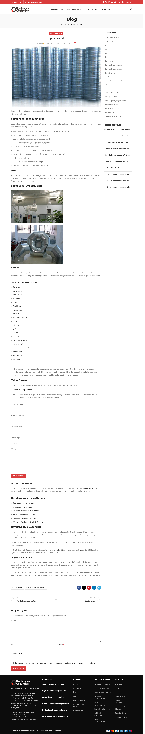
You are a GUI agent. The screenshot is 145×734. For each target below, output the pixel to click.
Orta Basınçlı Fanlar (111, 93)
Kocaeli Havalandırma (102, 692)
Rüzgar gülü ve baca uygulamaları (55, 716)
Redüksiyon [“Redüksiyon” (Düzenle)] (17, 310)
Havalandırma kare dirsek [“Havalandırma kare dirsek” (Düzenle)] (22, 348)
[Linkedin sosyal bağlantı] (94, 588)
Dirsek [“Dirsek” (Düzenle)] (15, 302)
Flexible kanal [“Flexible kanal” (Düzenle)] (18, 306)
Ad (12, 645)
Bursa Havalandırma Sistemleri (116, 142)
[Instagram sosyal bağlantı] (109, 2)
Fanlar (106, 49)
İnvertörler (108, 77)
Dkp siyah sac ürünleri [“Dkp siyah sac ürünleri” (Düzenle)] (21, 340)
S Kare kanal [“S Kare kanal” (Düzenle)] (17, 355)
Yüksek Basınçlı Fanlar (112, 116)
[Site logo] (21, 9)
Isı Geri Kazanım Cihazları (114, 81)
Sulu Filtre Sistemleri (112, 108)
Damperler (108, 45)
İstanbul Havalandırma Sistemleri (117, 129)
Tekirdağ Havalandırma (99, 720)
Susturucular (109, 112)
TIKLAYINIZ (90, 488)
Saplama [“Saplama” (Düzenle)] (16, 333)
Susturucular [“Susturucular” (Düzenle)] (17, 291)
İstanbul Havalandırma (102, 684)
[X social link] (106, 2)
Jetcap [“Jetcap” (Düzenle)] (15, 321)
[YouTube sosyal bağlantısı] (112, 2)
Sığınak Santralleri (111, 105)
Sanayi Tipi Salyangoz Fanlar (115, 101)
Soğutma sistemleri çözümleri (24, 503)
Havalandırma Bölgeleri (113, 65)
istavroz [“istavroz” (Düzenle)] (16, 314)
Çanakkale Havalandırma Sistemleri (118, 155)
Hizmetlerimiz (109, 73)
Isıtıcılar (107, 85)
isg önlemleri (80, 550)
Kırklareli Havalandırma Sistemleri (117, 174)
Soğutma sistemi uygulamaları (54, 691)
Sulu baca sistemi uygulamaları (54, 684)
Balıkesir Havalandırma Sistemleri (117, 168)
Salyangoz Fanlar (110, 97)
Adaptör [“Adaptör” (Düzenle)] (16, 336)
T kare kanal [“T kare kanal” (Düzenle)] (17, 351)
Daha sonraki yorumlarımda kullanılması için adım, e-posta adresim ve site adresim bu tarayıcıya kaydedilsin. (54, 663)
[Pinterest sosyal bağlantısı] (115, 2)
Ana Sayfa (65, 24)
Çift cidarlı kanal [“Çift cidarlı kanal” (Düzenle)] (19, 329)
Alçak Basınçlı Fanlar (112, 37)
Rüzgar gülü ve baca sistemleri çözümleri (28, 522)
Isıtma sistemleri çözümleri (23, 507)
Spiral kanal (18, 587)
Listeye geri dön (56, 599)
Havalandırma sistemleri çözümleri (26, 511)
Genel (106, 57)
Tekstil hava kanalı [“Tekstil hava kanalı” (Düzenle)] (20, 317)
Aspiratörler (109, 41)
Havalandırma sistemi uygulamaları (55, 703)
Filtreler (107, 53)
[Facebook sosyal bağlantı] (103, 2)
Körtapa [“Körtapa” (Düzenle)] (16, 325)
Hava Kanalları (76, 24)
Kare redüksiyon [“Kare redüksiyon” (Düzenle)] (19, 344)
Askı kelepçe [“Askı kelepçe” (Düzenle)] (17, 295)
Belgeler (76, 696)
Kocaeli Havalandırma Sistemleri (117, 136)
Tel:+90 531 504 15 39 (19, 717)
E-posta (60, 645)
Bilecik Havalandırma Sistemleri (116, 161)
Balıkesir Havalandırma (99, 704)
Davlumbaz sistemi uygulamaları (54, 710)
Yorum (14, 620)
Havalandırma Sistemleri (113, 69)
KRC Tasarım (51, 43)
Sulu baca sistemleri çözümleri (24, 514)
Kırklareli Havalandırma (99, 714)
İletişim (76, 692)
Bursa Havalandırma (102, 688)
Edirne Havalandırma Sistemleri (116, 181)
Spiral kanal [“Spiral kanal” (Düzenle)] (17, 287)
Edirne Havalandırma (102, 709)
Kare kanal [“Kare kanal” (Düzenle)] (17, 359)
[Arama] (131, 9)
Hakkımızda (77, 688)
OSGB (60, 550)
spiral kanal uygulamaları (36, 587)
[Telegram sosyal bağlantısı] (99, 588)
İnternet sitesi (16, 654)
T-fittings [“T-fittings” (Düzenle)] (16, 298)
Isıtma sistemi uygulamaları (53, 697)
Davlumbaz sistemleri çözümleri (25, 518)
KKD (89, 550)
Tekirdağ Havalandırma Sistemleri (117, 187)
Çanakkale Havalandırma (99, 697)
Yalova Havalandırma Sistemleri (116, 149)
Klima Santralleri (110, 89)
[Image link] (20, 682)
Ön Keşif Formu (79, 700)
